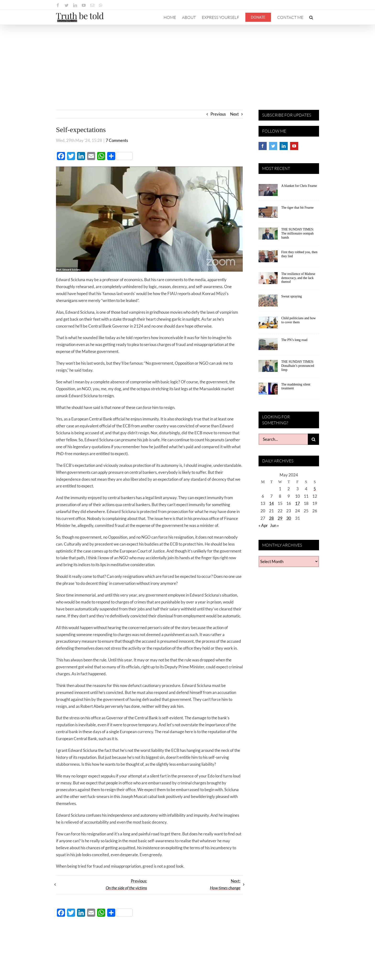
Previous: (126, 884)
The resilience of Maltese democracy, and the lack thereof (298, 278)
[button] (311, 17)
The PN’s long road (294, 340)
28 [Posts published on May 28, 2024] (271, 518)
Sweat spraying (291, 296)
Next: (225, 884)
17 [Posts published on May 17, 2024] (297, 503)
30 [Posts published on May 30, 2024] (288, 518)
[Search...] (283, 439)
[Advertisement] (187, 60)
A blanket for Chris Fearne (299, 186)
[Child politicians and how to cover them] (268, 324)
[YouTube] (294, 146)
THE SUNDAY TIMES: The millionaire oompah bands (297, 233)
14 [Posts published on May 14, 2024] (271, 503)
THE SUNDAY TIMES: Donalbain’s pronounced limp (297, 366)
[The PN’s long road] (268, 345)
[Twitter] (273, 146)
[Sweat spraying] (268, 302)
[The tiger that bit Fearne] (268, 213)
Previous (218, 114)
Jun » (274, 525)
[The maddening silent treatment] (268, 390)
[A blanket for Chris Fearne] (268, 191)
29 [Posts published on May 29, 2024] (280, 518)
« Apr (263, 525)
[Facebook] (263, 146)
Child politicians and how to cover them (298, 320)
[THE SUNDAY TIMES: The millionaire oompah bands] (268, 235)
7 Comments (117, 140)
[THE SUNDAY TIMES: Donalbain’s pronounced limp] (268, 367)
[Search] (313, 439)
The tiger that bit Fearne (297, 207)
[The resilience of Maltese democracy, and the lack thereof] (268, 279)
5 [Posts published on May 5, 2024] (315, 488)
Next (234, 114)
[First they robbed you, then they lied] (268, 258)
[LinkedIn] (284, 146)
